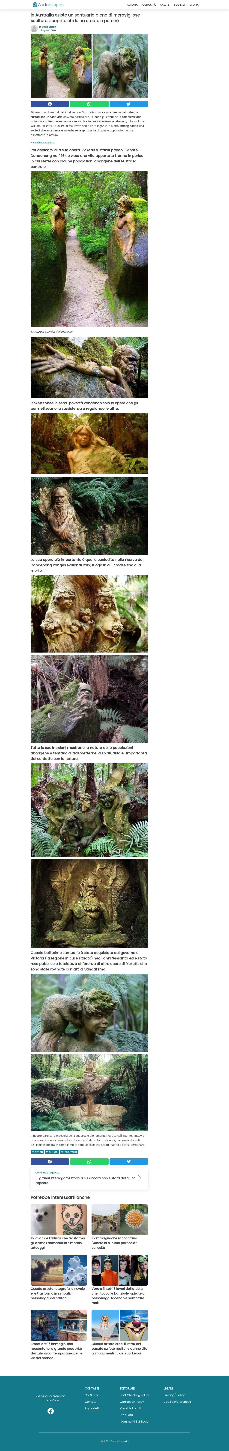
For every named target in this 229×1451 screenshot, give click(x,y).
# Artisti (37, 1152)
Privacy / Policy (174, 1395)
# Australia (69, 1152)
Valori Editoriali (130, 1408)
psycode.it (92, 1408)
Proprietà (126, 1415)
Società (179, 5)
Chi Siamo (92, 1395)
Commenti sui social (134, 1421)
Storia (194, 5)
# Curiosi (52, 1152)
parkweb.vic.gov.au (44, 142)
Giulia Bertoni (49, 26)
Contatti (90, 1402)
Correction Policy (132, 1402)
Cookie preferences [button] (177, 1402)
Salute (164, 5)
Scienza (132, 5)
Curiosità (149, 5)
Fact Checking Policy (134, 1395)
